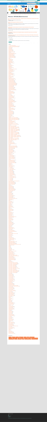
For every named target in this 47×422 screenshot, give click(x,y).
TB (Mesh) (9, 299)
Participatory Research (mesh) (11, 242)
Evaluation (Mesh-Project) (11, 151)
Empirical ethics (10, 120)
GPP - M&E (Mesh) (10, 175)
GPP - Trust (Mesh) (10, 180)
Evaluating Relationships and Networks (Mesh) (13, 147)
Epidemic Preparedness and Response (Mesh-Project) (13, 124)
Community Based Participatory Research (12, 85)
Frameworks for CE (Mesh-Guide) (11, 157)
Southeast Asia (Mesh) (10, 292)
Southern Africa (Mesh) (11, 294)
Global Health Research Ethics (11, 165)
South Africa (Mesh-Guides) (11, 287)
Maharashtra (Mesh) (10, 206)
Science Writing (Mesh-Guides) (11, 279)
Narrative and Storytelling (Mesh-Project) (12, 231)
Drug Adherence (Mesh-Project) (11, 109)
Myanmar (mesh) (10, 229)
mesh (9, 3)
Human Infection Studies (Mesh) (11, 190)
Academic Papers (10, 47)
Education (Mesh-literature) (11, 116)
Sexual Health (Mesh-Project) (11, 281)
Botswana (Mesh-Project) (11, 65)
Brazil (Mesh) (10, 66)
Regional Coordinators (30, 14)
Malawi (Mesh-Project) (10, 213)
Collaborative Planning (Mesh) (11, 78)
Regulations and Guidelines (11, 254)
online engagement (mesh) (11, 238)
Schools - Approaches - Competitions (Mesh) (12, 264)
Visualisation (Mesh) (10, 320)
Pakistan (9, 240)
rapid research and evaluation (11, 252)
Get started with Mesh (14, 14)
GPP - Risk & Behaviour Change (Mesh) (12, 177)
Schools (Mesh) (10, 273)
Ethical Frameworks (10, 140)
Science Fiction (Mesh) (10, 277)
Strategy (9, 297)
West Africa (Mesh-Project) (11, 325)
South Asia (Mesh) (10, 291)
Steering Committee (19, 14)
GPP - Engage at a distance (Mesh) (12, 169)
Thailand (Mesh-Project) (11, 302)
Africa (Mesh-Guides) (10, 49)
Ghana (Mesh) (10, 163)
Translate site (25, 14)
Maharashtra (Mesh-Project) (11, 207)
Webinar (9, 321)
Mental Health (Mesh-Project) (11, 223)
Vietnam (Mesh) (10, 318)
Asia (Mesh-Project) (10, 60)
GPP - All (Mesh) (10, 167)
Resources (9, 260)
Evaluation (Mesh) (10, 149)
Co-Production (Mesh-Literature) (11, 92)
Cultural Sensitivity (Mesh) (11, 97)
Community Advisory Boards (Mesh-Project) (12, 84)
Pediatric (9, 246)
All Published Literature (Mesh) (11, 51)
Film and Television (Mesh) (11, 155)
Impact (9, 14)
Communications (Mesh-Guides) (11, 80)
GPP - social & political (10, 178)
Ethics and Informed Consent (11, 142)
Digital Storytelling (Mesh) (11, 105)
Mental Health (10, 221)
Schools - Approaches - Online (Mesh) (12, 269)
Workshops (9, 329)
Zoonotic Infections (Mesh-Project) (12, 333)
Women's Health (10, 326)
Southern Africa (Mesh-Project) (11, 295)
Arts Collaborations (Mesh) (11, 55)
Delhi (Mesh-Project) (10, 99)
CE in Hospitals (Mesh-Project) (11, 70)
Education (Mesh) (10, 115)
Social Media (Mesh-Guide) (11, 283)
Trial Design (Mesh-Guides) (11, 308)
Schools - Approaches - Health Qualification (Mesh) (13, 267)
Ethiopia (9, 144)
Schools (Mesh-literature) (11, 275)
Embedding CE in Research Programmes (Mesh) (13, 117)
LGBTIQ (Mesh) (10, 205)
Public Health (10, 250)
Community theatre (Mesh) (11, 88)
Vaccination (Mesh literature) (11, 314)
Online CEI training (34, 14)
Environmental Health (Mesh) (11, 121)
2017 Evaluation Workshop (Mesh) (12, 45)
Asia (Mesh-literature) (10, 59)
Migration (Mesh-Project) (11, 227)
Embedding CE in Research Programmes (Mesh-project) (13, 119)
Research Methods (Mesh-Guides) (11, 258)
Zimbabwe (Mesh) (10, 331)
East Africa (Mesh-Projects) (11, 113)
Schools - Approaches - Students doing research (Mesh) (13, 271)
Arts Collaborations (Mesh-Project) (11, 57)
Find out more (27, 0)
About (10, 14)
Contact (22, 14)
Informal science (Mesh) (11, 196)
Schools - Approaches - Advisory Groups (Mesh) (13, 262)
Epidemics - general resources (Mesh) (12, 126)
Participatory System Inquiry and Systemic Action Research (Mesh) (14, 244)
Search (38, 3)
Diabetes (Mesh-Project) (11, 103)
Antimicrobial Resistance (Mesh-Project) (12, 53)
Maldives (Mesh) (10, 215)
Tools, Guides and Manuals (11, 304)
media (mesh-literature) (11, 219)
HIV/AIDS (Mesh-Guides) (11, 186)
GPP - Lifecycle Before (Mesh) (11, 173)
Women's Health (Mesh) (11, 327)
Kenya (9, 200)
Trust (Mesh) (10, 310)
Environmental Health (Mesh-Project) (12, 122)
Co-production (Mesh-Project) (11, 93)
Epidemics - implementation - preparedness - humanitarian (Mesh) (14, 136)
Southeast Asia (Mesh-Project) (11, 293)
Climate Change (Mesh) (11, 76)
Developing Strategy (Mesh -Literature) (12, 101)
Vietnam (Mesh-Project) (11, 319)
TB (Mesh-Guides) (10, 300)
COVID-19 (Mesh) (10, 95)
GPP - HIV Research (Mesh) (11, 171)
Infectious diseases (10, 194)
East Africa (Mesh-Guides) (11, 111)
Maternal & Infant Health (11, 217)
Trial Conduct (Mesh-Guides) (11, 306)
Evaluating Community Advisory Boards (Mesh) (13, 146)
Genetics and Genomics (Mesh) (11, 161)
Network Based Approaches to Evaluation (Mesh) (13, 233)
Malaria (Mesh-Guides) (10, 209)
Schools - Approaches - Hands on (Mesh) (12, 266)
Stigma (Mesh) (10, 296)
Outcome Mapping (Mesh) (11, 239)
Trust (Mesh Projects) (10, 312)
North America (10, 236)
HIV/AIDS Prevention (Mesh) (11, 188)
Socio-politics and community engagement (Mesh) (13, 285)
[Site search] (31, 3)
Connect (9, 90)
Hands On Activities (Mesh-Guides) (12, 182)
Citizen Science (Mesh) (10, 74)
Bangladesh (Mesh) (10, 62)
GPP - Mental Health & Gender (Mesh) (12, 176)
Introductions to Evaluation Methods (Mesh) (12, 198)
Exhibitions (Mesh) (10, 152)
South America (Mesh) (10, 289)
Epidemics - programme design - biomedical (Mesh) (13, 138)
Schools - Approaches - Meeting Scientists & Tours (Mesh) (14, 268)
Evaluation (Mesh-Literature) (11, 150)
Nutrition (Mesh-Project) (11, 237)
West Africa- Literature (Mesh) (11, 323)
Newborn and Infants (10, 234)
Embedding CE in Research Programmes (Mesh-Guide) (13, 118)
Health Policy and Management (11, 184)
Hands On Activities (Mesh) (11, 181)
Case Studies (10, 68)
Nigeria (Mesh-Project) (10, 235)
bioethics (9, 63)
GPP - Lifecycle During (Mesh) (11, 174)
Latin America (10, 204)
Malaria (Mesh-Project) (10, 210)
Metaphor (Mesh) (10, 225)
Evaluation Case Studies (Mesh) (11, 148)
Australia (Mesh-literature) (11, 61)
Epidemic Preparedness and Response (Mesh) (13, 123)
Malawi (9, 211)
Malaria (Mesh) (10, 208)
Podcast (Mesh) (10, 248)
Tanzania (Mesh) (10, 298)
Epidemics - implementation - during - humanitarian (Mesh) (14, 130)
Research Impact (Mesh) (11, 256)
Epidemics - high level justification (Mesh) (12, 128)
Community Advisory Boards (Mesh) (12, 82)
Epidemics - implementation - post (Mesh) (12, 134)
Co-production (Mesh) (10, 91)
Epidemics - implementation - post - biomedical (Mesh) (13, 132)
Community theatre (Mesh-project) (12, 89)
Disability (9, 107)
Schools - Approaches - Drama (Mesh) (12, 265)
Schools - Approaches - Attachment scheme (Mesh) (13, 263)
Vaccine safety (10, 316)
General (9, 159)
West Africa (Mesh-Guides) (11, 324)
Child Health (10, 72)
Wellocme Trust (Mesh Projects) (11, 322)
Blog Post (9, 64)
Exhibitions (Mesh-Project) (11, 153)
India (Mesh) (10, 192)
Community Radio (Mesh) (11, 86)
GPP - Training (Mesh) (10, 179)
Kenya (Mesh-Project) (10, 202)
